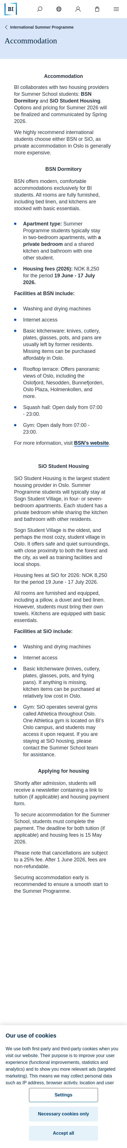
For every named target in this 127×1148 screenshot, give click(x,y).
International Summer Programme (38, 27)
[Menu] (116, 9)
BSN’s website (91, 443)
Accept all (63, 1135)
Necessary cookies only (63, 1116)
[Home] (11, 9)
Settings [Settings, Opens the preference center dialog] (63, 1097)
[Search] (40, 9)
